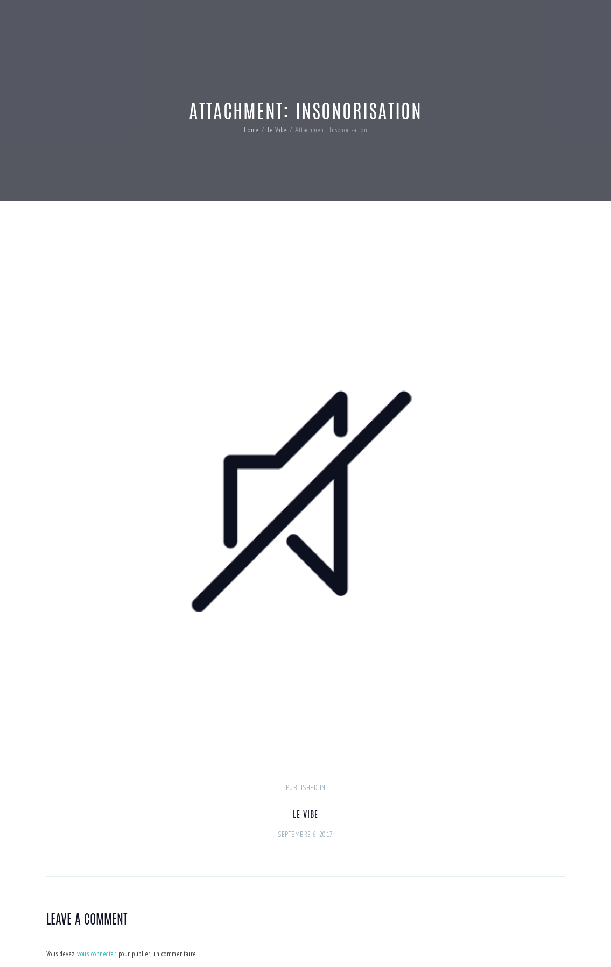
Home (251, 129)
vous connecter (96, 953)
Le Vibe (277, 129)
